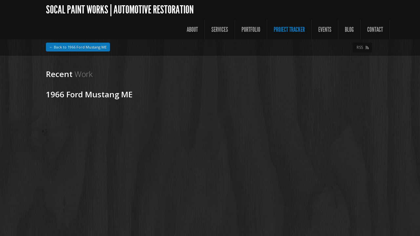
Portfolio (251, 29)
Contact (375, 29)
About (192, 29)
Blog (349, 29)
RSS (360, 47)
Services (219, 29)
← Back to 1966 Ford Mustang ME (78, 47)
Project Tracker (289, 29)
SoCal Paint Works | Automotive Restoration (120, 9)
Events (324, 29)
